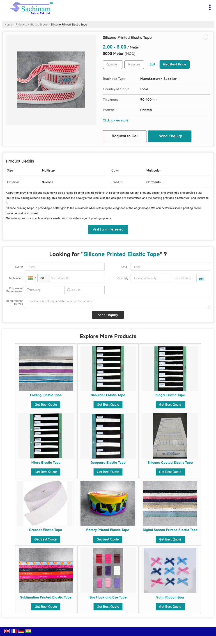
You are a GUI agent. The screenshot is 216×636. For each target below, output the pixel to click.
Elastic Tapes (38, 24)
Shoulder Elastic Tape (108, 395)
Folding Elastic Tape (46, 395)
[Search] (201, 6)
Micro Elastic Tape (45, 463)
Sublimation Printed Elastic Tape (45, 597)
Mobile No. (16, 278)
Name (19, 267)
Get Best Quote (46, 405)
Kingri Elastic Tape (170, 395)
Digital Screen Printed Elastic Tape (170, 530)
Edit (152, 64)
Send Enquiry (170, 136)
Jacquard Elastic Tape (108, 463)
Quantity (122, 278)
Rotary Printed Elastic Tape (107, 530)
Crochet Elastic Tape (45, 530)
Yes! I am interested (108, 229)
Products (21, 24)
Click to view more (115, 120)
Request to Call (125, 136)
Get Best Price (174, 64)
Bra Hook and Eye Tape (108, 597)
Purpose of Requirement (14, 290)
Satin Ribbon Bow (170, 597)
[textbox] (134, 64)
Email (124, 267)
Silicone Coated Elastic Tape (170, 463)
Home (8, 24)
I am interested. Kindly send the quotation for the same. (117, 302)
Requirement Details (14, 302)
